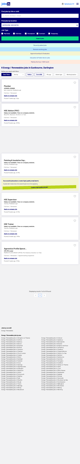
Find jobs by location (9, 21)
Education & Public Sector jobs (40, 58)
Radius (30, 74)
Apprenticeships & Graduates (40, 53)
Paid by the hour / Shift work (40, 62)
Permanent (30, 33)
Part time (5, 33)
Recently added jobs (40, 45)
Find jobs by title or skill (10, 11)
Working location (71, 74)
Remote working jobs (40, 49)
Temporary (53, 33)
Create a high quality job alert (41, 187)
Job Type (4, 30)
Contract (41, 33)
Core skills (39, 74)
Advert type (59, 74)
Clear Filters (6, 74)
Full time (17, 33)
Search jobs (40, 38)
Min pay (49, 74)
